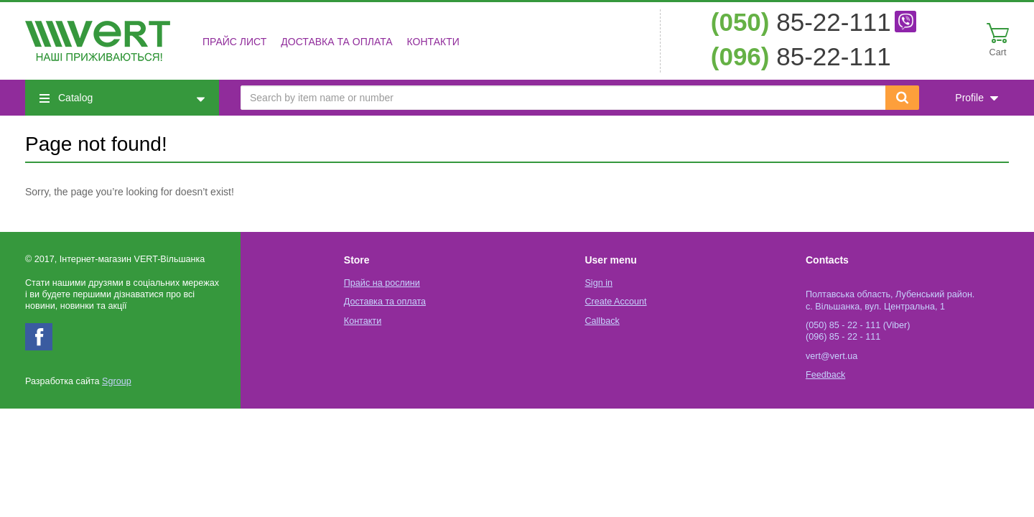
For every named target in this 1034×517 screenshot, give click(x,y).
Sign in (598, 283)
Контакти (433, 41)
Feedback (825, 375)
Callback (601, 321)
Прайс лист (234, 41)
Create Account (615, 302)
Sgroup (116, 381)
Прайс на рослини (382, 283)
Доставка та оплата (336, 41)
